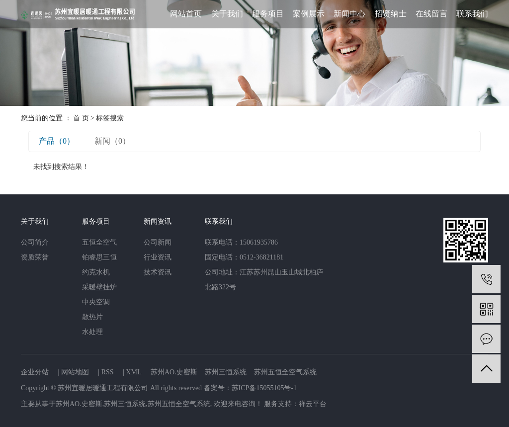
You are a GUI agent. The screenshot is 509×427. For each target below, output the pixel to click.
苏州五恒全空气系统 (285, 372)
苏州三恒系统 (226, 372)
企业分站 (35, 372)
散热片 (92, 317)
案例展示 (309, 13)
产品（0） (57, 141)
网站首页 (186, 13)
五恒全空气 (99, 242)
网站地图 (75, 372)
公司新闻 (157, 242)
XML (133, 372)
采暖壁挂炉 (99, 287)
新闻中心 (349, 13)
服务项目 (268, 13)
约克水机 (96, 272)
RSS (107, 372)
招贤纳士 (391, 13)
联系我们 (472, 13)
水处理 (92, 332)
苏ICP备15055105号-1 (264, 388)
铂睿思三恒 (99, 257)
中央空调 (96, 302)
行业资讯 (157, 257)
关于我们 (227, 13)
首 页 (81, 118)
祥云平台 (313, 404)
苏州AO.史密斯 (174, 372)
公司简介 (35, 242)
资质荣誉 (35, 257)
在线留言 (431, 13)
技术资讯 (157, 272)
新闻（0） (112, 141)
